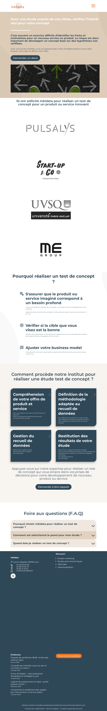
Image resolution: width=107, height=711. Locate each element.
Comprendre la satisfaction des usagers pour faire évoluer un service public (29, 691)
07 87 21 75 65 (22, 569)
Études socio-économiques (70, 561)
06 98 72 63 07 (22, 567)
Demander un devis (25, 58)
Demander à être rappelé (53, 486)
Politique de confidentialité (35, 709)
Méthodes (62, 564)
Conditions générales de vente (71, 709)
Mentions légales (52, 709)
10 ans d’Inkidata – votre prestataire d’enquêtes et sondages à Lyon (27, 674)
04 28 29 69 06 (22, 565)
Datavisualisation (65, 567)
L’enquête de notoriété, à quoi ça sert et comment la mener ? (29, 666)
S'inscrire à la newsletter (69, 656)
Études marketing (66, 558)
